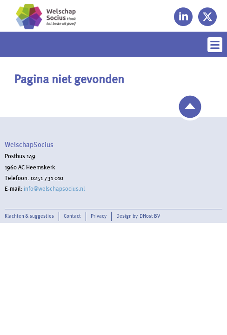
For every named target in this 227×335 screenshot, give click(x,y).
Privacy (99, 216)
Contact (72, 216)
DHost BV (150, 216)
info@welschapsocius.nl (54, 189)
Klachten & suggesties (29, 216)
